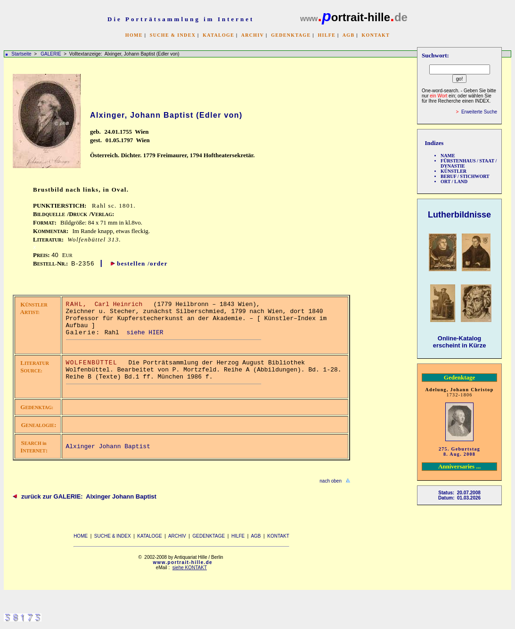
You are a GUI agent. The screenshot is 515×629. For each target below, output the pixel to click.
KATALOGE (218, 35)
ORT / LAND (454, 181)
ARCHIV (252, 35)
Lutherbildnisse (459, 214)
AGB (349, 35)
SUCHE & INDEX (173, 35)
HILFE (326, 35)
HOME (134, 35)
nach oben (330, 481)
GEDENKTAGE (291, 35)
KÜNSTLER (453, 171)
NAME (448, 155)
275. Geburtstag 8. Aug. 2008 (459, 451)
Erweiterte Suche (479, 111)
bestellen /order (142, 263)
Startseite (21, 53)
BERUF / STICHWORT (465, 176)
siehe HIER (145, 332)
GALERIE (51, 53)
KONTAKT (375, 35)
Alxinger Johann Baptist (108, 446)
